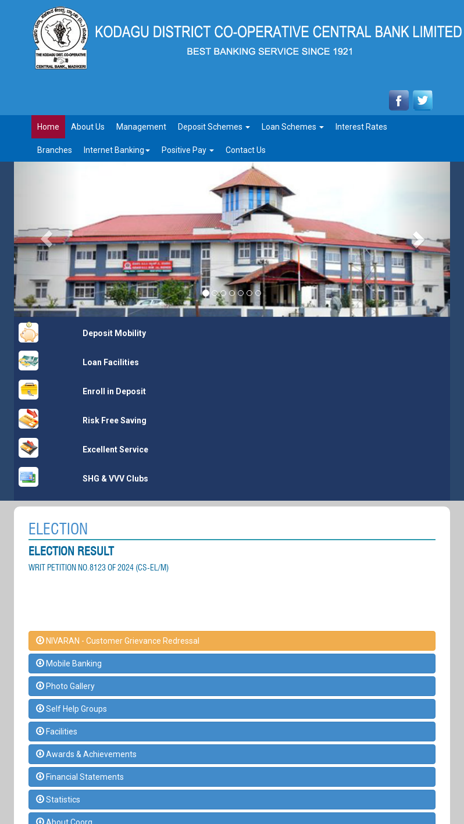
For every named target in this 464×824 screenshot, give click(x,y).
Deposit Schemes (214, 126)
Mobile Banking (69, 663)
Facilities (56, 731)
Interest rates (361, 126)
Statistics (58, 799)
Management (141, 126)
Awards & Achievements (86, 754)
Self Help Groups (71, 709)
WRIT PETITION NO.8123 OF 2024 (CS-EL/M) (98, 567)
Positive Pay (188, 150)
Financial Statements (80, 777)
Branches (54, 150)
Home (48, 126)
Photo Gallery (65, 686)
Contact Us (246, 150)
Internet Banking (117, 150)
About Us (88, 126)
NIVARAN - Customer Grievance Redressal (117, 640)
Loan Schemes (293, 126)
